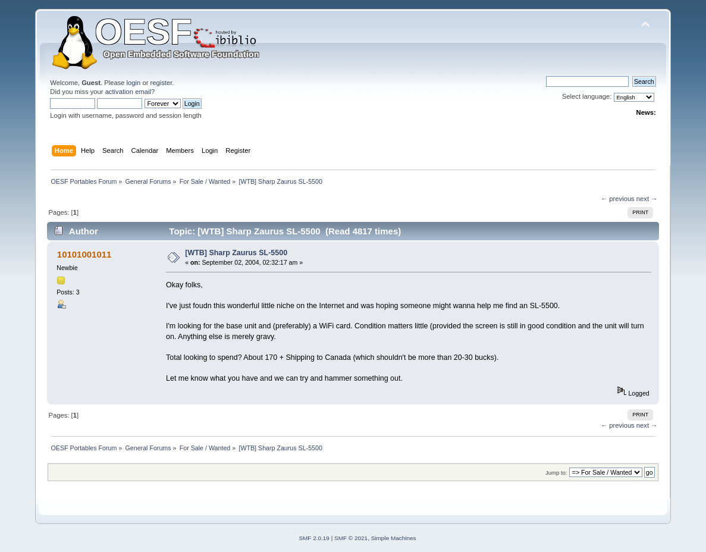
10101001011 (84, 254)
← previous (618, 198)
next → (647, 198)
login (134, 82)
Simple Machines (393, 538)
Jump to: (556, 472)
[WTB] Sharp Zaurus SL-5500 (236, 253)
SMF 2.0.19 (314, 538)
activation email (128, 91)
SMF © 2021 (351, 538)
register (161, 82)
